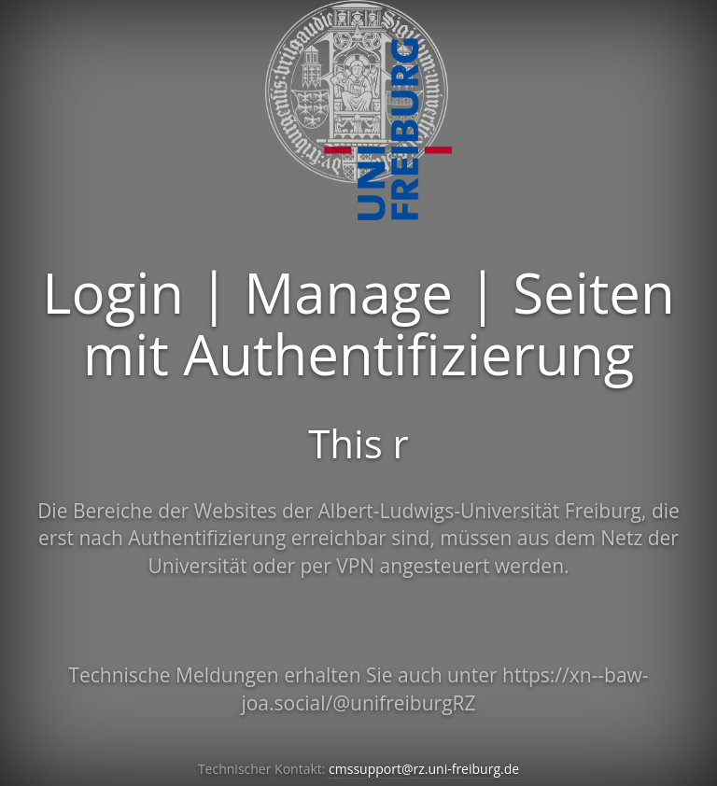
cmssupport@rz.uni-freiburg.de (424, 769)
